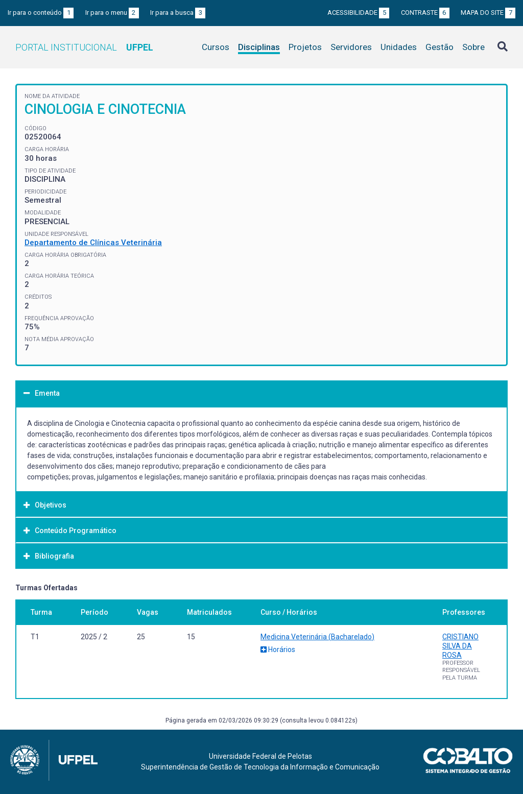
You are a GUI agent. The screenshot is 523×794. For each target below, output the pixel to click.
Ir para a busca (177, 12)
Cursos (215, 47)
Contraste (425, 12)
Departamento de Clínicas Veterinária (93, 242)
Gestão (439, 47)
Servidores (351, 47)
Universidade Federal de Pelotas (260, 756)
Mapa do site (488, 12)
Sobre (473, 47)
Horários (277, 649)
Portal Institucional (84, 47)
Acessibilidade (358, 12)
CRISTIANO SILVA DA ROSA (460, 646)
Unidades (399, 47)
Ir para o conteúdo (41, 12)
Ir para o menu (112, 12)
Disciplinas (259, 47)
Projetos (305, 47)
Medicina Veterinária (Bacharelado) (317, 637)
